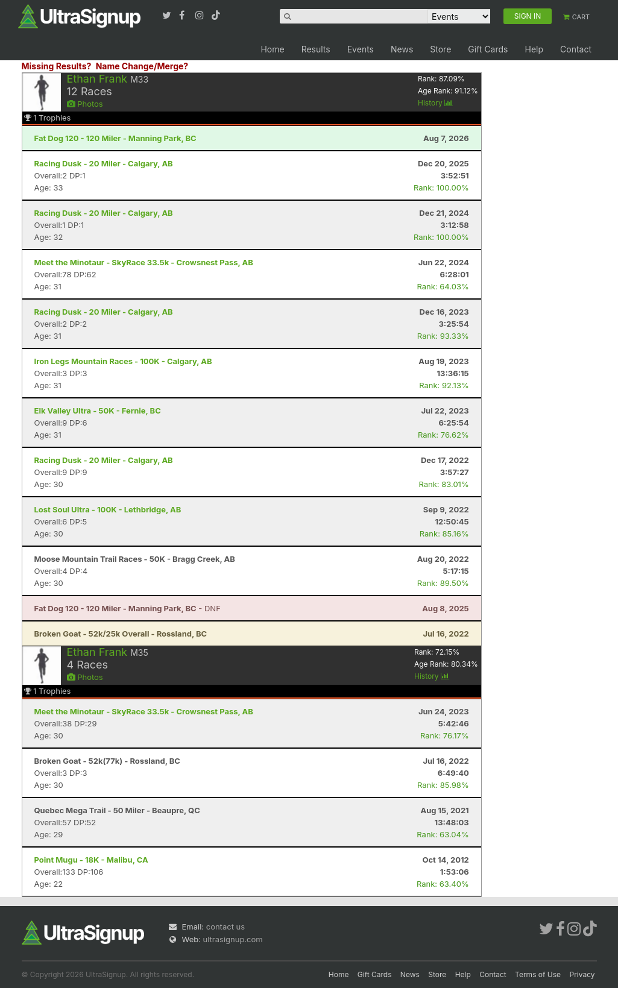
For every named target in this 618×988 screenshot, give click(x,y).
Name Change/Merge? (142, 66)
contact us (225, 926)
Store (440, 49)
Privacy (582, 974)
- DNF (127, 608)
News (402, 49)
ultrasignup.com (233, 939)
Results (315, 49)
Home (272, 49)
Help (534, 49)
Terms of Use (538, 974)
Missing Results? (57, 66)
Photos (85, 104)
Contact (575, 49)
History (435, 102)
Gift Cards (488, 49)
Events (360, 49)
